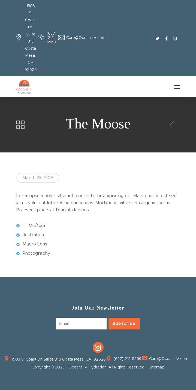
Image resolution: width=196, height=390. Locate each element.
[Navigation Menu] (177, 86)
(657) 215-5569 (51, 38)
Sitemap (156, 367)
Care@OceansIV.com (85, 38)
